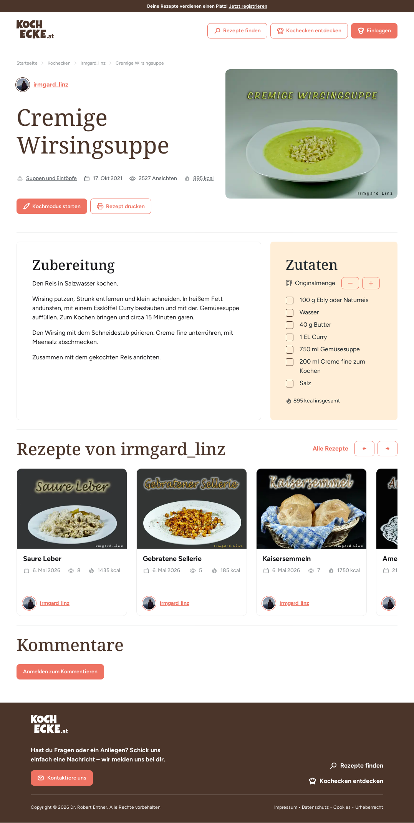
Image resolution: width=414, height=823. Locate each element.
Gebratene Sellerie (172, 558)
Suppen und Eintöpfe (51, 178)
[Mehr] (371, 283)
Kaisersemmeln (287, 558)
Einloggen (374, 30)
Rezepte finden (237, 30)
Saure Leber (42, 558)
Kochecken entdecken (309, 30)
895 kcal (203, 178)
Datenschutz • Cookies (327, 807)
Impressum (285, 807)
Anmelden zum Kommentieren (60, 671)
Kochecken (59, 63)
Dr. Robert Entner (88, 807)
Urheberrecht (369, 807)
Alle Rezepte (330, 448)
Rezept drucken (121, 206)
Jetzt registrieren (248, 6)
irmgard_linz (93, 63)
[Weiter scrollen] (387, 448)
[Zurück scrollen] (364, 448)
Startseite (27, 63)
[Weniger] (350, 283)
